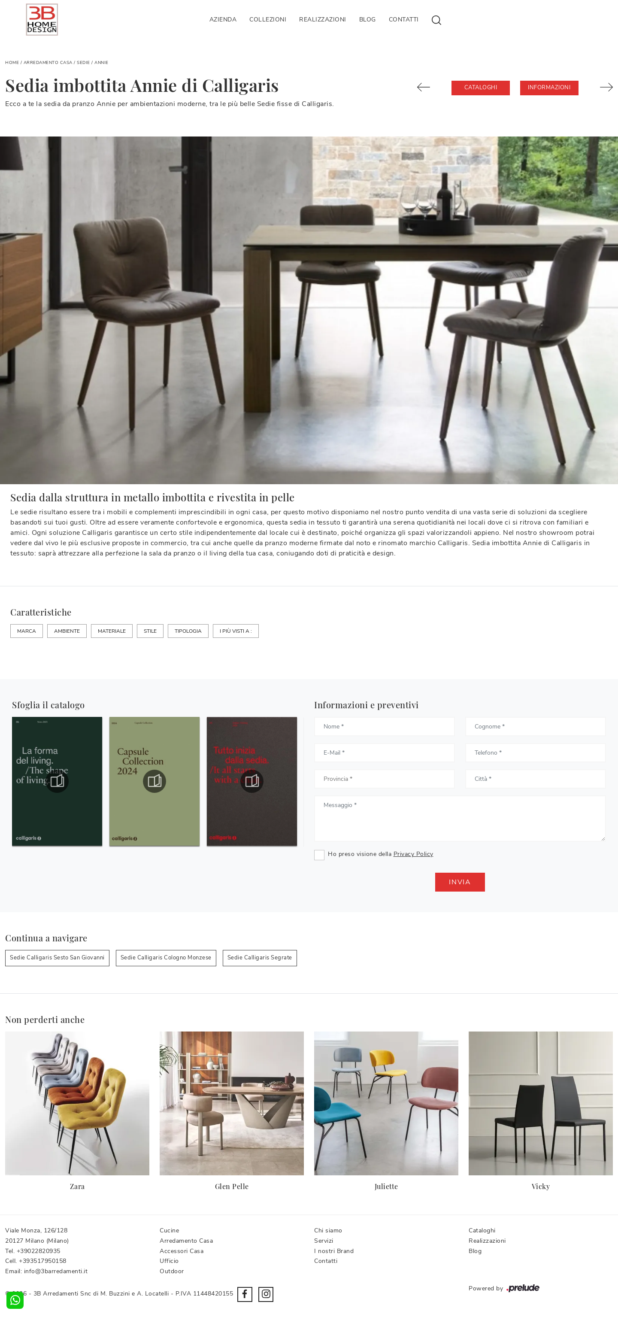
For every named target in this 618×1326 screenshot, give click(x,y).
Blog (367, 19)
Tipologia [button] (188, 631)
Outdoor (172, 1271)
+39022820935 (39, 1251)
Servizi (323, 1241)
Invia (460, 882)
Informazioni (549, 87)
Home (12, 63)
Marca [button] (26, 631)
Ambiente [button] (67, 631)
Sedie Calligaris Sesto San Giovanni (57, 958)
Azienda (223, 19)
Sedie (83, 63)
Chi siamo (328, 1230)
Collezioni (267, 19)
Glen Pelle (232, 1186)
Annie (101, 63)
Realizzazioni (322, 19)
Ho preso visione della (380, 854)
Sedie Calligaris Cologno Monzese (166, 958)
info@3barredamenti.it (56, 1271)
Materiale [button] (112, 631)
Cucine (169, 1230)
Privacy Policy (413, 854)
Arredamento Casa (48, 63)
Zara (77, 1186)
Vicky (541, 1186)
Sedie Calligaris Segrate (259, 958)
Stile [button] (150, 631)
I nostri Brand (334, 1251)
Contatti (404, 19)
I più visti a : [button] (236, 631)
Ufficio (169, 1261)
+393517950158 (43, 1261)
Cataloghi (480, 87)
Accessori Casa (181, 1251)
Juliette (386, 1186)
